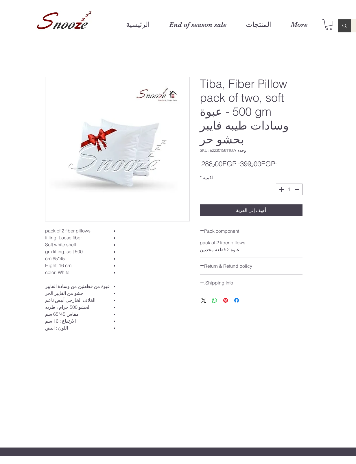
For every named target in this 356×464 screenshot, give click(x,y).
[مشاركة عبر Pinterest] (225, 300)
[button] (328, 24)
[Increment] (281, 189)
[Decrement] (298, 189)
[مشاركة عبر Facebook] (236, 300)
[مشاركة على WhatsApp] (214, 300)
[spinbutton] (289, 189)
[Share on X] (203, 300)
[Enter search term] (344, 25)
